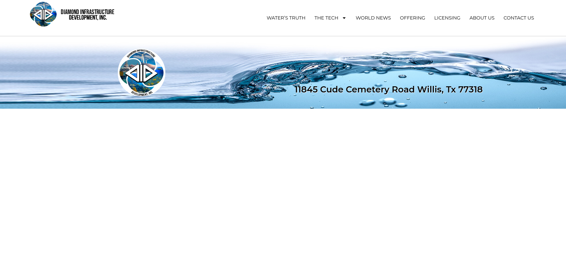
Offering (412, 18)
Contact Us (519, 18)
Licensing (447, 18)
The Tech (330, 18)
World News (373, 18)
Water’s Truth (286, 18)
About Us (482, 18)
